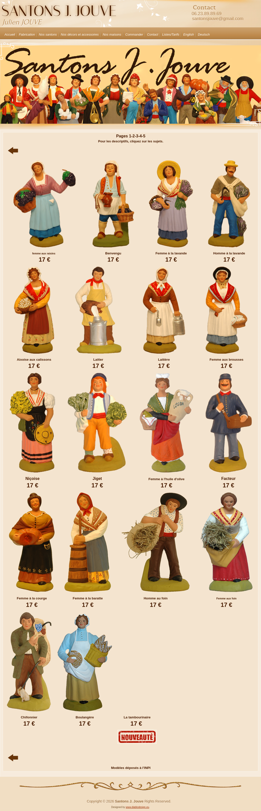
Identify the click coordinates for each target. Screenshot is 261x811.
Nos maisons (112, 34)
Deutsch (204, 34)
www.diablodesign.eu (137, 807)
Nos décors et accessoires (80, 34)
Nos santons (48, 34)
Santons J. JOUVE (59, 11)
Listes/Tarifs (170, 34)
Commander (134, 34)
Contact (152, 34)
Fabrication (27, 34)
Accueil (9, 34)
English (188, 34)
